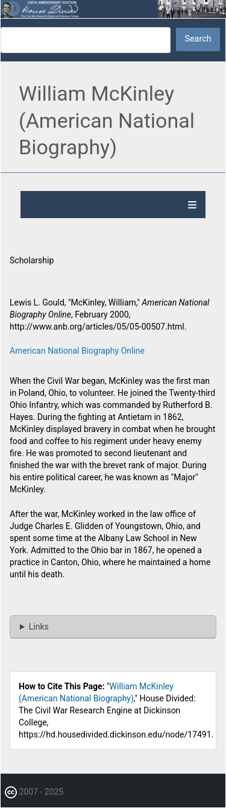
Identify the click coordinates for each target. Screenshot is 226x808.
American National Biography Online (77, 350)
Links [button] (39, 626)
